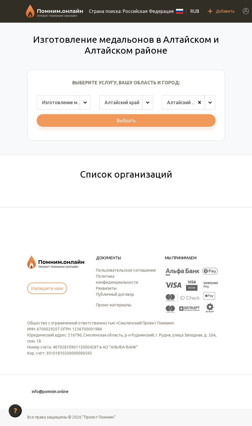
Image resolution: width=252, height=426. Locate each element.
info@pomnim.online (50, 391)
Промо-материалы (113, 305)
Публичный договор (115, 294)
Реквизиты (106, 288)
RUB (194, 11)
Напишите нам (47, 288)
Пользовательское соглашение (126, 270)
